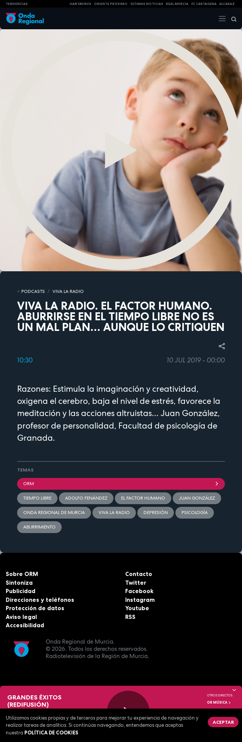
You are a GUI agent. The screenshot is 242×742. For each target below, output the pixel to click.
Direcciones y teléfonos (40, 599)
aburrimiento (39, 527)
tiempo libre (37, 498)
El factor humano (143, 498)
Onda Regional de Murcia (54, 512)
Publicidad (20, 591)
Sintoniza (19, 582)
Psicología (195, 512)
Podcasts (33, 291)
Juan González (197, 498)
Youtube (137, 608)
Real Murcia (177, 4)
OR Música (219, 702)
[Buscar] (231, 19)
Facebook (139, 591)
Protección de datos (35, 608)
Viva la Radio (68, 291)
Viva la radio (114, 512)
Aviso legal (21, 616)
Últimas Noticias (147, 4)
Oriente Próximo (110, 4)
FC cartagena (204, 4)
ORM (121, 484)
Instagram (140, 599)
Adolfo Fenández (86, 498)
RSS (130, 616)
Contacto (138, 573)
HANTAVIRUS (80, 4)
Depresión (155, 512)
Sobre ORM (22, 573)
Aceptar (223, 722)
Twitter (135, 582)
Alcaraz (227, 4)
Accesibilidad (25, 625)
